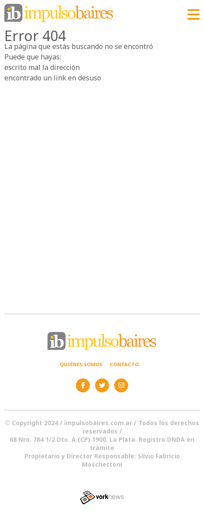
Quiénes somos (81, 364)
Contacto (124, 364)
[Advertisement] (102, 189)
